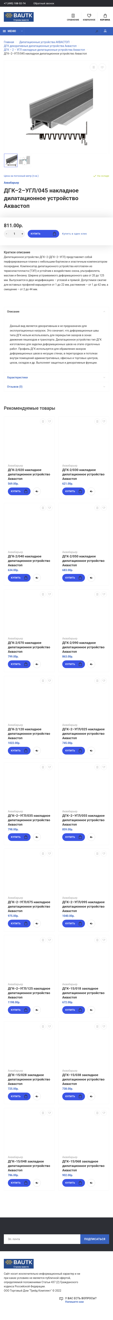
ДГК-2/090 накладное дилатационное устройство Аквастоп (83, 647)
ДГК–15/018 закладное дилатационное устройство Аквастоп (83, 993)
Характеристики (56, 377)
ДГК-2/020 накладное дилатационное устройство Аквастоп (29, 474)
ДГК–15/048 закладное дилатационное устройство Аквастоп (29, 1166)
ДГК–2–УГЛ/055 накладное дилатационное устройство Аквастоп (83, 820)
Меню (9, 31)
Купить (43, 233)
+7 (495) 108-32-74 (15, 3)
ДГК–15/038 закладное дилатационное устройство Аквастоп (83, 1079)
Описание (56, 311)
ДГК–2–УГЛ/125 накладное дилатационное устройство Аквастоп (29, 993)
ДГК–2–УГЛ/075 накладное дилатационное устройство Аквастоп (29, 906)
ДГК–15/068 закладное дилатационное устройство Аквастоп (83, 1166)
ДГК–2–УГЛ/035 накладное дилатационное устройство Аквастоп (29, 820)
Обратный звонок (43, 3)
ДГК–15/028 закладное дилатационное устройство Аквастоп (29, 1079)
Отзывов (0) (56, 386)
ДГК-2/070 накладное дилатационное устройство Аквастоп (29, 647)
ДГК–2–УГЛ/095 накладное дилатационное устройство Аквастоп (83, 906)
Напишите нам (74, 1301)
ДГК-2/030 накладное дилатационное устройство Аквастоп (83, 474)
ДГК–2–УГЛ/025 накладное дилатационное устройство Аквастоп (83, 733)
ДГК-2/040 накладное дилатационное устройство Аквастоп (29, 561)
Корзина (105, 17)
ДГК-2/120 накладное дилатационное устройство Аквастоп (29, 733)
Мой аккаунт (105, 30)
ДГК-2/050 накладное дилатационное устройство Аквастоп (83, 561)
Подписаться (94, 1239)
